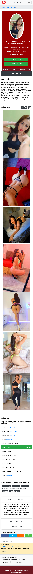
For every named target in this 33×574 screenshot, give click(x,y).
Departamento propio (14, 488)
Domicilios (23, 488)
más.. (5, 551)
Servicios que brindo (16, 527)
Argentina (12, 435)
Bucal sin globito (16, 486)
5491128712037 (14, 431)
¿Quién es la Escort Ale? (16, 499)
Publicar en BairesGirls (8, 546)
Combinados (5, 488)
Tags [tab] (12, 541)
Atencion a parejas (6, 486)
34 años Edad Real (16, 54)
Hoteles (11, 491)
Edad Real (28, 447)
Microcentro (9, 439)
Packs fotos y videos (18, 559)
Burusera (6, 562)
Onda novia (16, 491)
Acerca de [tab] (5, 541)
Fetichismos (5, 491)
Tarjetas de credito (16, 562)
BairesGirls (17, 3)
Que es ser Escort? (16, 521)
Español (9, 475)
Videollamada (7, 559)
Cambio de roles (25, 486)
